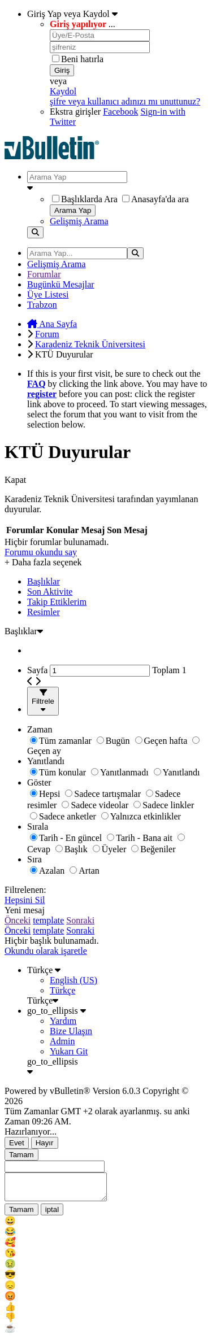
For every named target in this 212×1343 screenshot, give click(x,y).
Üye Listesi (47, 294)
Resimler (43, 612)
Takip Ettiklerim (56, 602)
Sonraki (80, 920)
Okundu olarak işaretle (46, 951)
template (48, 920)
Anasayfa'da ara (155, 199)
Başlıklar (43, 581)
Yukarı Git (69, 1051)
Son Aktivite (49, 591)
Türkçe (43, 970)
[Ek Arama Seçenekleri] (117, 188)
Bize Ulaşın (71, 1031)
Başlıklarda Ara (85, 199)
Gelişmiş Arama (79, 221)
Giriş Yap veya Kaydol (72, 14)
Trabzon (42, 304)
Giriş (62, 70)
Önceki (18, 920)
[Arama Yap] (77, 177)
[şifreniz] (100, 47)
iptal (52, 1214)
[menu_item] (106, 1225)
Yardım (63, 1021)
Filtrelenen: (25, 890)
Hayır (45, 1143)
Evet (16, 1143)
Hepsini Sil (25, 900)
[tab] (117, 582)
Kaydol (63, 91)
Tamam (21, 1154)
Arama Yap (72, 210)
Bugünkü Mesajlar (60, 284)
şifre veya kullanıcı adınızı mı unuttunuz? (125, 101)
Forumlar (44, 274)
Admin (62, 1041)
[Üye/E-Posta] (100, 35)
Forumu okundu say (41, 552)
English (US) (73, 980)
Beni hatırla (77, 59)
